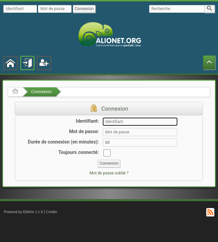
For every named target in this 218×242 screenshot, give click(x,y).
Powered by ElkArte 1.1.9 (23, 212)
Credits (51, 212)
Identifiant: (87, 121)
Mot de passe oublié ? (108, 173)
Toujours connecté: (78, 152)
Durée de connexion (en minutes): (63, 142)
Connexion (41, 91)
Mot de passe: (84, 131)
